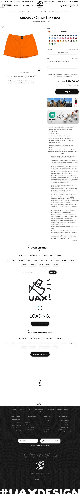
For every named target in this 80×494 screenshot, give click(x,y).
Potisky (8, 5)
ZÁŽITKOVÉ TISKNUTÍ (49, 1)
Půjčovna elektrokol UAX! (64, 433)
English (43, 480)
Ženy (22, 6)
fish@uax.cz (18, 426)
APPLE (65, 45)
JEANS (65, 36)
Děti (27, 6)
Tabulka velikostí (73, 50)
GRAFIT (59, 36)
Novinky (30, 410)
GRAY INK (71, 36)
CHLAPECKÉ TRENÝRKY (41, 12)
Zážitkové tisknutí (63, 424)
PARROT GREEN (68, 45)
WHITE (50, 36)
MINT (74, 45)
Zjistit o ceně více (73, 86)
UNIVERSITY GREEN (71, 45)
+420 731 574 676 (6, 1)
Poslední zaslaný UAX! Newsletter (40, 447)
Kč (28, 1)
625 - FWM (30, 77)
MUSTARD (50, 45)
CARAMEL (53, 45)
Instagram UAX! (32, 456)
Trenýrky (33, 12)
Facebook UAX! (24, 456)
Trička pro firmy (64, 428)
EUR (31, 1)
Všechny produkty (24, 12)
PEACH (68, 42)
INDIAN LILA (50, 42)
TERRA (62, 42)
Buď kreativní (47, 433)
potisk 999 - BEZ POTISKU (54, 12)
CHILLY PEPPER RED (56, 42)
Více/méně (74, 242)
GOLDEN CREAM (74, 42)
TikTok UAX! (40, 456)
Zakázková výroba (62, 410)
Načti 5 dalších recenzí (40, 355)
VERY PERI (62, 39)
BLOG (64, 1)
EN (26, 1)
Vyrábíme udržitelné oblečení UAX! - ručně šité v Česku (10, 12)
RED (53, 42)
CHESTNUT (59, 45)
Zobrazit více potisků (40, 325)
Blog (40, 413)
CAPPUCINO (56, 45)
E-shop (22, 410)
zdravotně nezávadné (67, 191)
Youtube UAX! (47, 456)
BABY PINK (68, 39)
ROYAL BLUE (50, 39)
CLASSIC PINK (74, 39)
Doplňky (35, 6)
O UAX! (59, 1)
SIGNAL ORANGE (66, 12)
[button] (77, 104)
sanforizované (63, 173)
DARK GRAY (56, 36)
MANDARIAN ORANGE (65, 42)
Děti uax (16, 12)
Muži (16, 6)
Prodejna (51, 410)
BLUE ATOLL (56, 39)
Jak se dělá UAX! (40, 410)
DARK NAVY (68, 36)
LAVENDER (65, 39)
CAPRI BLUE (53, 39)
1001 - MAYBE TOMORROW (15, 77)
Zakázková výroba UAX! (27, 83)
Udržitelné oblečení (63, 421)
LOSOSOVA (71, 39)
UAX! (37, 474)
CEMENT (53, 36)
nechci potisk (75, 59)
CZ (23, 1)
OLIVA (62, 45)
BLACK (62, 36)
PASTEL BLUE (59, 39)
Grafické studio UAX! (63, 431)
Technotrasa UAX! (55, 456)
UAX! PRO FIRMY (73, 1)
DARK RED (59, 42)
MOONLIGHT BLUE (74, 36)
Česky (37, 480)
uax (12, 12)
